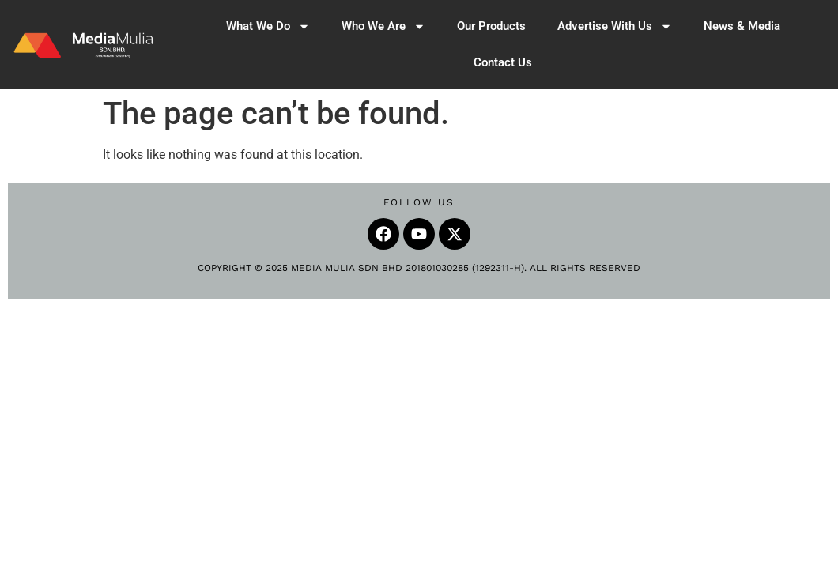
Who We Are (383, 26)
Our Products (491, 26)
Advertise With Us (614, 26)
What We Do (268, 26)
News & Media (742, 26)
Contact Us (503, 62)
